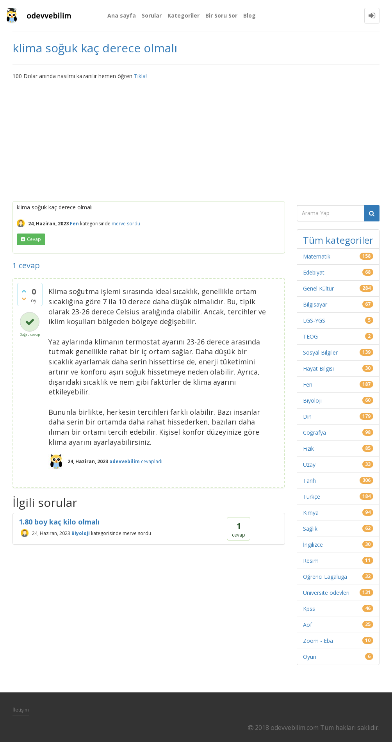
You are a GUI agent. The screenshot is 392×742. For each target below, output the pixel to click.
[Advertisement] (196, 138)
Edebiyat (313, 272)
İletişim (20, 709)
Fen (74, 223)
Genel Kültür (318, 288)
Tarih (309, 480)
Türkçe (311, 496)
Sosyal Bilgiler (320, 352)
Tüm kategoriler (338, 240)
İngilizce (313, 544)
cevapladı (151, 461)
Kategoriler (183, 15)
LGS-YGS (314, 320)
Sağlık (310, 528)
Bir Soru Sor (221, 15)
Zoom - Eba (318, 640)
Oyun (309, 656)
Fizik (308, 448)
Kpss (309, 608)
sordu (133, 223)
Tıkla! (140, 76)
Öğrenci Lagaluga (325, 576)
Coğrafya (314, 432)
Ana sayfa (121, 15)
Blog (249, 15)
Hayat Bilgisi (318, 368)
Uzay (309, 464)
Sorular (152, 15)
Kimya (311, 512)
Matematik (316, 256)
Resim (311, 560)
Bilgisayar (315, 304)
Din (307, 416)
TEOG (310, 336)
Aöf (307, 624)
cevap (34, 239)
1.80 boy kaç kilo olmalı (59, 521)
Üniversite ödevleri (326, 592)
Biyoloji (80, 533)
